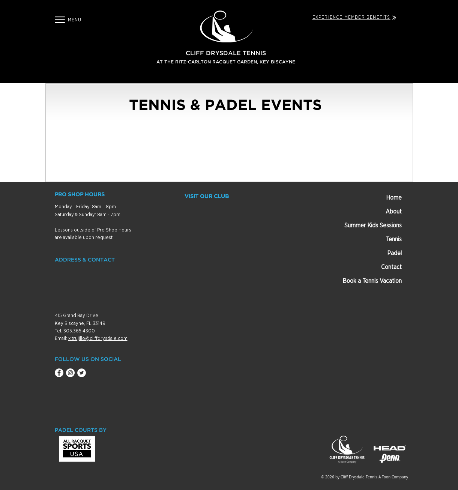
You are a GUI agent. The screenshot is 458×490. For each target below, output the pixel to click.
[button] (60, 20)
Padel (394, 253)
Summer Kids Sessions (373, 225)
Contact (391, 267)
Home (394, 198)
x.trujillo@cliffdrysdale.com (98, 338)
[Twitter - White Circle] (81, 372)
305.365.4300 (79, 331)
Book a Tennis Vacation (372, 281)
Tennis (394, 239)
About (394, 212)
